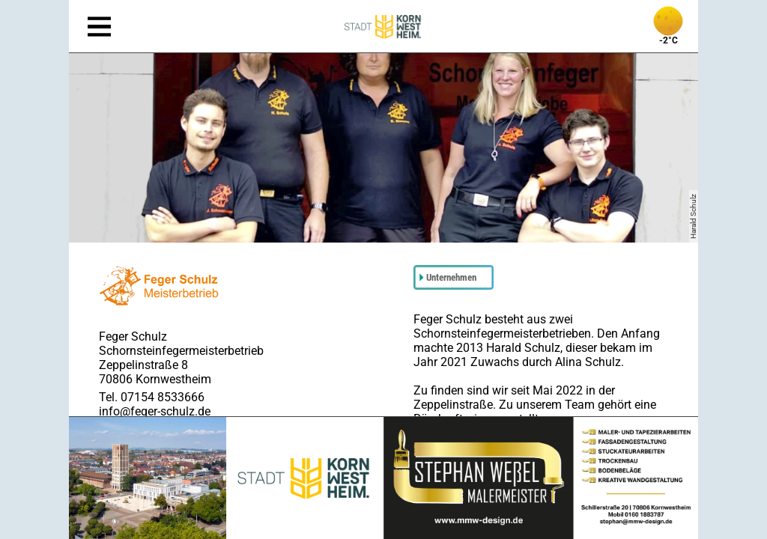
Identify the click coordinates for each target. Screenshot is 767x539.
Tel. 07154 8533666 (151, 397)
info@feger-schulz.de (154, 411)
